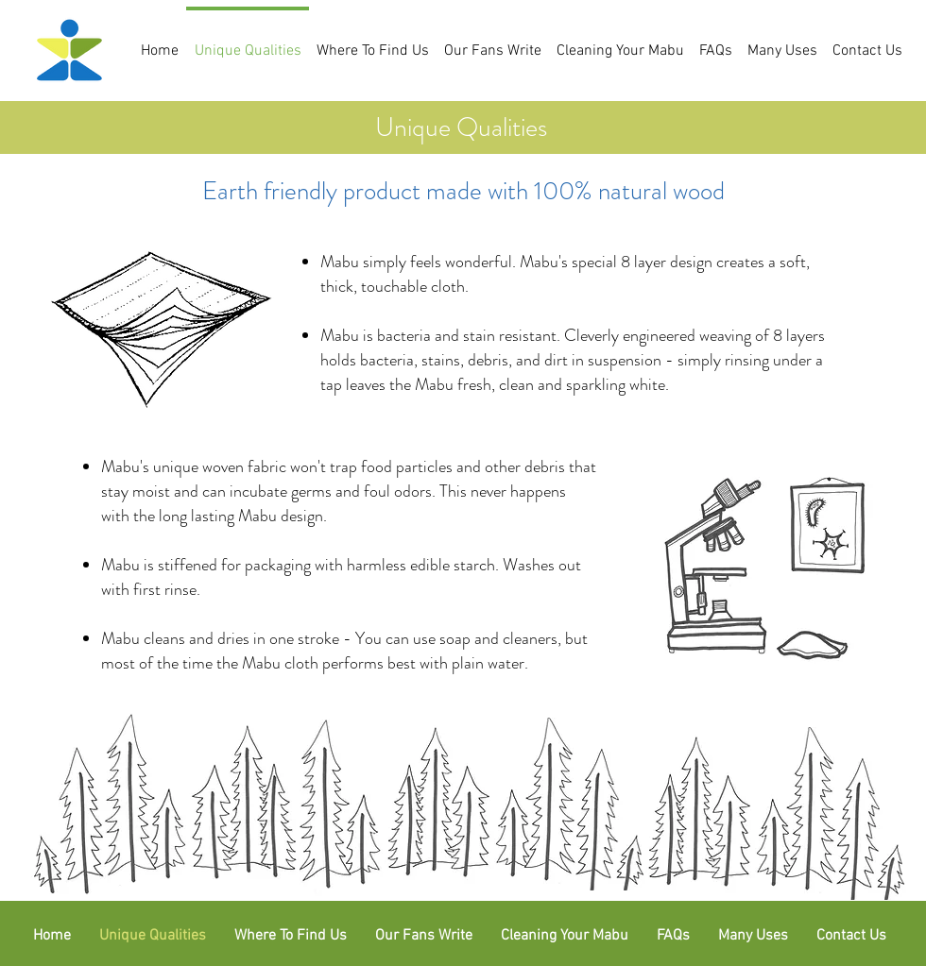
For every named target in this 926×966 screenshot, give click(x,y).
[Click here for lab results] (758, 568)
